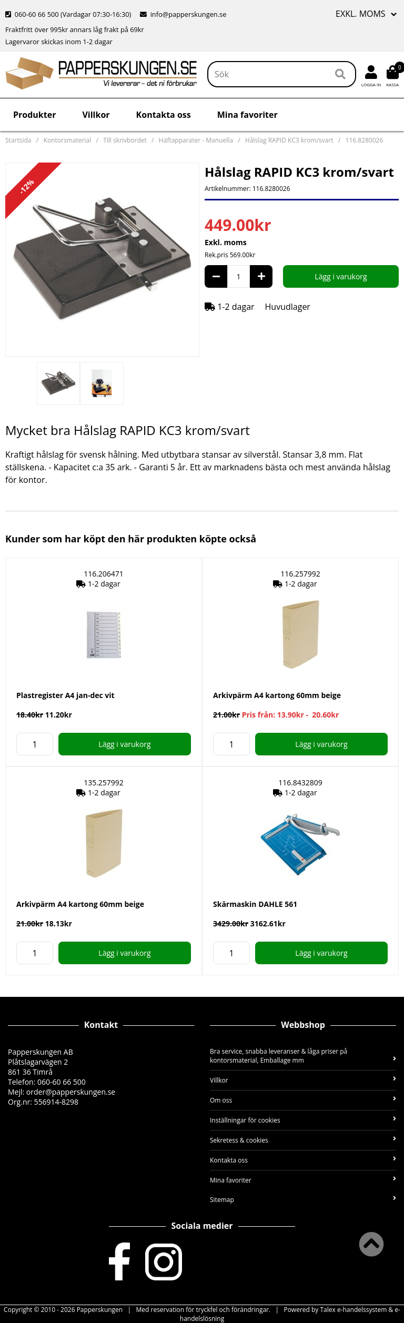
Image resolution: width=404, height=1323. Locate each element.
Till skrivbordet (125, 140)
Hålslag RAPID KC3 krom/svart (289, 140)
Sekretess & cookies (303, 1140)
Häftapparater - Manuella (196, 140)
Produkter (34, 114)
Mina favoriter (247, 114)
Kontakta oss (163, 114)
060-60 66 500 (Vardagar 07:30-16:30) (69, 14)
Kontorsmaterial (67, 140)
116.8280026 (364, 140)
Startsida (18, 140)
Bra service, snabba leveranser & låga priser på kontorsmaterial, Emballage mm (303, 1056)
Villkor (95, 114)
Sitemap (303, 1199)
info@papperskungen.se (183, 14)
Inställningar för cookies (303, 1120)
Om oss (303, 1100)
